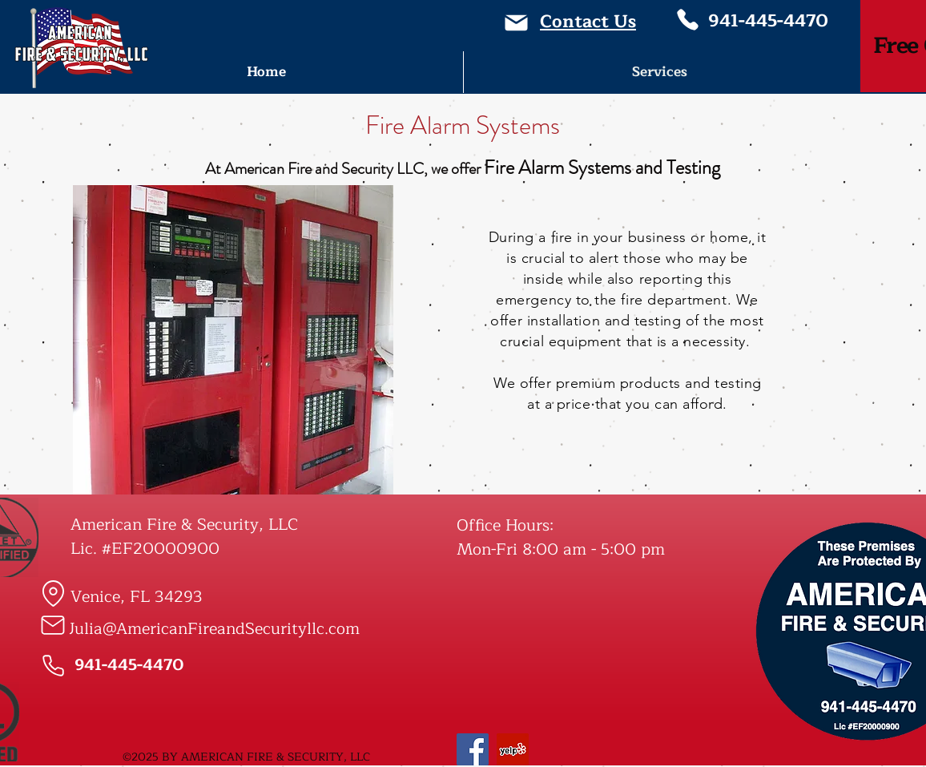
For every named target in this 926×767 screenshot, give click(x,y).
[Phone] (687, 19)
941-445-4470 (768, 20)
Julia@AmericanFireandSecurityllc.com (214, 629)
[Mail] (516, 23)
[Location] (53, 593)
